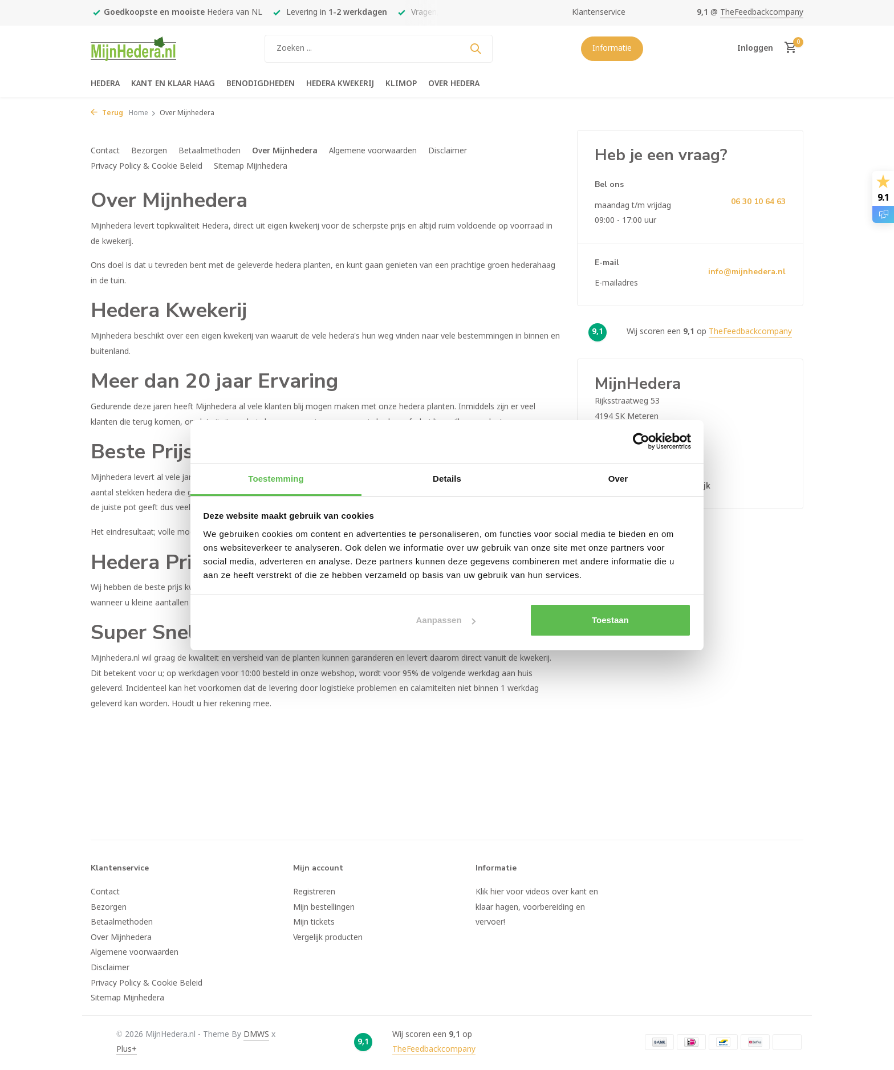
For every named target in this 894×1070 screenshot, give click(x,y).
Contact (105, 151)
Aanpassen (446, 620)
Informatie (612, 48)
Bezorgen (149, 151)
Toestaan (610, 620)
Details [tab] (447, 478)
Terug (107, 113)
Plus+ (126, 1049)
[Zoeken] (379, 49)
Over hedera (453, 84)
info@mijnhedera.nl (747, 272)
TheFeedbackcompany (761, 12)
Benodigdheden (260, 84)
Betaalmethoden (209, 151)
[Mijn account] (755, 48)
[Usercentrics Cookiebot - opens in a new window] (641, 441)
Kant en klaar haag (173, 84)
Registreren (314, 892)
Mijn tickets (314, 922)
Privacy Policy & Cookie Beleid (146, 166)
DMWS (256, 1035)
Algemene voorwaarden (373, 151)
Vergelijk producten (328, 938)
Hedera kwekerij (340, 84)
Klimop (401, 84)
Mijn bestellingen (324, 907)
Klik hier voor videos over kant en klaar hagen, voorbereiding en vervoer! (537, 907)
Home (142, 113)
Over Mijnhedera (285, 151)
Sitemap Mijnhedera (250, 166)
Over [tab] (618, 478)
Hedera (105, 84)
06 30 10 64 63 (758, 202)
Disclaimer (447, 151)
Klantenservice (598, 12)
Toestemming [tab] (276, 478)
